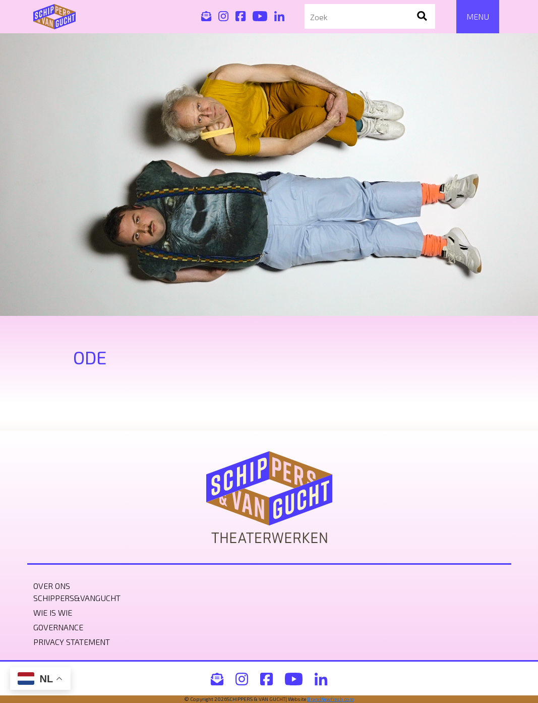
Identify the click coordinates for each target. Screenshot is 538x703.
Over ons (51, 585)
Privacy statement (71, 641)
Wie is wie (52, 612)
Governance (58, 627)
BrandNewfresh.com (330, 699)
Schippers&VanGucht (77, 598)
